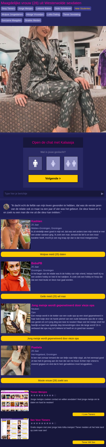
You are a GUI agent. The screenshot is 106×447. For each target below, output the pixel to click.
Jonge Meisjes (25, 8)
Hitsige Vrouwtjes (35, 14)
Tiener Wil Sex (88, 442)
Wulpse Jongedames (12, 14)
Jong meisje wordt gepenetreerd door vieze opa (53, 338)
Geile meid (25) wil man (53, 296)
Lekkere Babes (43, 8)
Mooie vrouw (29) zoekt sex (53, 380)
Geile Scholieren (63, 8)
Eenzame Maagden (11, 20)
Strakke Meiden (32, 20)
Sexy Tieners (8, 8)
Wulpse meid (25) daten (53, 254)
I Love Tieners (88, 414)
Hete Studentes (82, 8)
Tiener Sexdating (71, 14)
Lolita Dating (53, 14)
